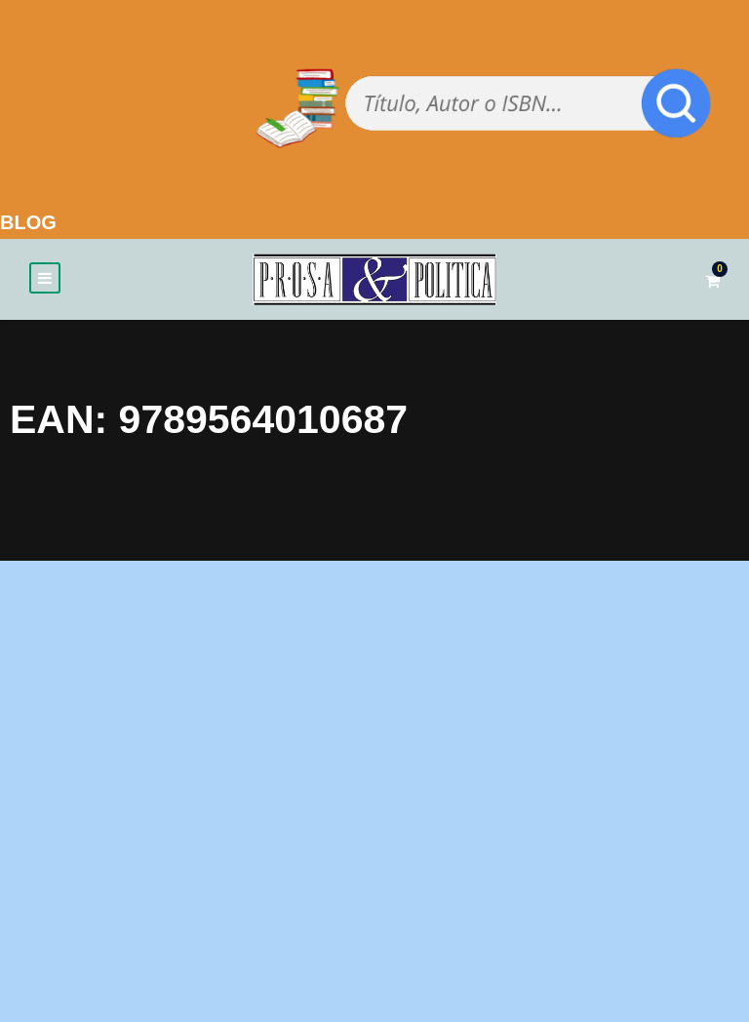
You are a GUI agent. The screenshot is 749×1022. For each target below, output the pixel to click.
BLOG (28, 222)
